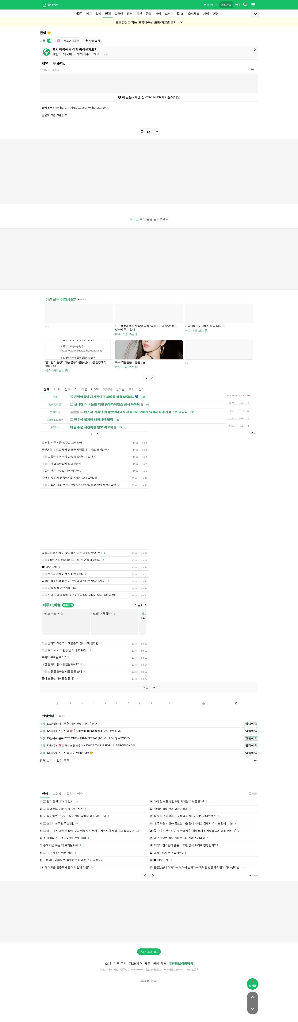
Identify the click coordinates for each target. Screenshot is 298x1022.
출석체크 (193, 13)
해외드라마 (101, 54)
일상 (98, 13)
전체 (47, 389)
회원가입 (226, 4)
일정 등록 (62, 760)
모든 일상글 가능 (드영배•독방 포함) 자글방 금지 (146, 22)
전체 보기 (46, 760)
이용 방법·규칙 (210, 5)
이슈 (89, 13)
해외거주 (83, 54)
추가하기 (68, 605)
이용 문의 (119, 963)
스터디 (169, 13)
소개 (108, 963)
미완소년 (68, 40)
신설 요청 (92, 40)
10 (169, 703)
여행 (55, 54)
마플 (84, 389)
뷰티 (158, 13)
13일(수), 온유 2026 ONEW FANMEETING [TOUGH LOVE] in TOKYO (85, 738)
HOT (79, 13)
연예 (108, 13)
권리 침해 (159, 963)
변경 (216, 13)
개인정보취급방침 (181, 963)
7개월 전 (45, 69)
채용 (148, 963)
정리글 (120, 389)
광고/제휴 (135, 963)
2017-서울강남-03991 (173, 969)
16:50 (252, 793)
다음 (203, 703)
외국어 (67, 54)
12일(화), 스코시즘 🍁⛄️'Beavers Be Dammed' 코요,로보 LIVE (80, 731)
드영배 (118, 13)
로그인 (134, 219)
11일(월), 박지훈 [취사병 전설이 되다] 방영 (68, 723)
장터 (129, 13)
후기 (132, 389)
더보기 (140, 605)
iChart (180, 13)
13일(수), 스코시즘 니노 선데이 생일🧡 (66, 753)
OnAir (95, 389)
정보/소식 (70, 389)
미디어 (107, 389)
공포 (148, 13)
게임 (206, 13)
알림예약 (251, 723)
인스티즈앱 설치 (149, 951)
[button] (146, 378)
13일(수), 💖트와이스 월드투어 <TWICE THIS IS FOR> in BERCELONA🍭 (88, 745)
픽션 (139, 13)
